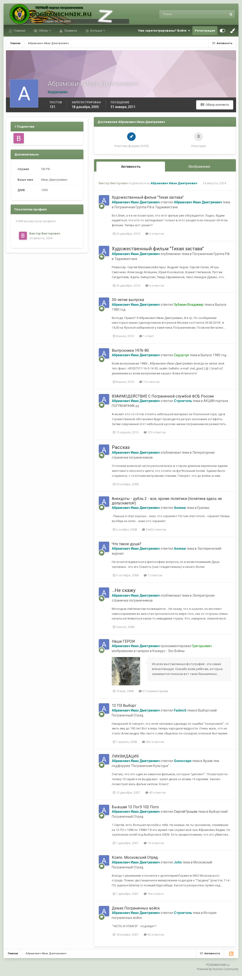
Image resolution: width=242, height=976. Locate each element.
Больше (96, 30)
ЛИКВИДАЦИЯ (125, 756)
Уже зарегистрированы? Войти (164, 30)
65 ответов (154, 934)
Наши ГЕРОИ (123, 641)
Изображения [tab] (199, 166)
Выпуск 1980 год (213, 355)
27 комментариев (153, 691)
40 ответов (155, 792)
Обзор (43, 30)
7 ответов (153, 575)
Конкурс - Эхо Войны (168, 651)
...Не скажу (123, 590)
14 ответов (154, 843)
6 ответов (154, 233)
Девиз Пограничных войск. (136, 908)
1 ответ (146, 336)
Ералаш (203, 508)
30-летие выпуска (128, 299)
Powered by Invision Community (217, 969)
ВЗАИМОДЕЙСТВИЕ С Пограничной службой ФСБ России (163, 396)
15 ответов (149, 382)
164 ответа (154, 894)
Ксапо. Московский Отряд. (135, 857)
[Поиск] (173, 14)
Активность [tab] (130, 166)
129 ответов (155, 432)
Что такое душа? (126, 544)
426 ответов (153, 742)
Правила (70, 30)
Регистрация (205, 30)
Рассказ (121, 447)
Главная (19, 30)
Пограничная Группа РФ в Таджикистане (146, 207)
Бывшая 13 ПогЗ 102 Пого (135, 807)
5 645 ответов (154, 529)
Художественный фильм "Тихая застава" (148, 197)
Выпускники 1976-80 (130, 350)
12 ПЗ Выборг (124, 705)
